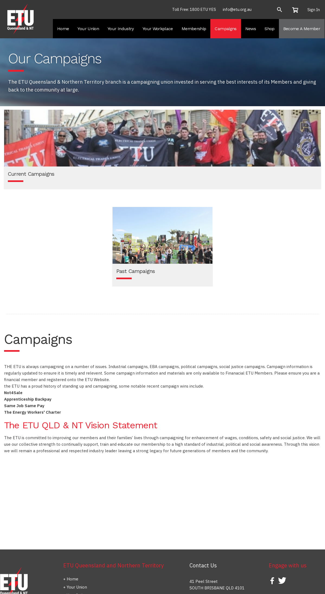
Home (72, 579)
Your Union (77, 587)
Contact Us (203, 565)
